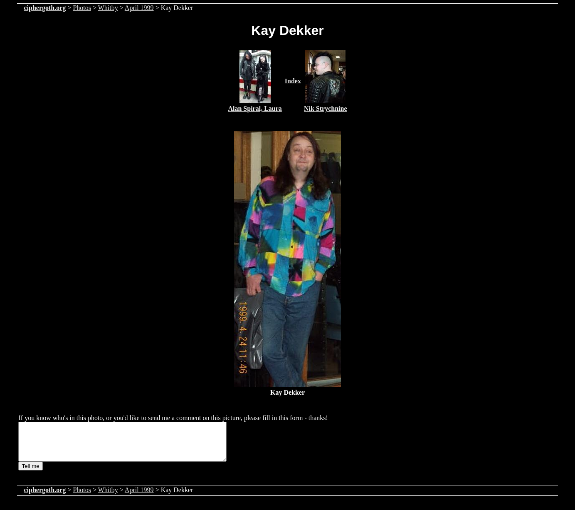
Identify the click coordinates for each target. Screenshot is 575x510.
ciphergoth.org (45, 7)
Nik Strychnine (325, 108)
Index (293, 81)
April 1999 (139, 7)
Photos (82, 7)
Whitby (108, 7)
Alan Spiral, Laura (254, 108)
